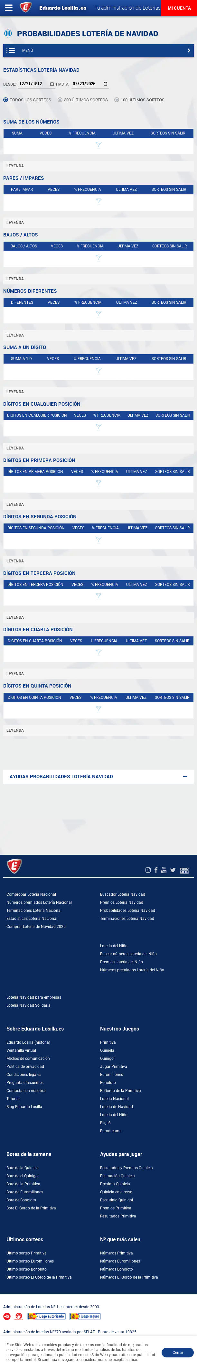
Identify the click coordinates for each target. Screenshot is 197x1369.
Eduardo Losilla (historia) (28, 1042)
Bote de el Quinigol (22, 1176)
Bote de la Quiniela (22, 1168)
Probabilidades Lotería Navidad (127, 910)
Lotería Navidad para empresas (33, 997)
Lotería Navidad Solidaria (28, 1005)
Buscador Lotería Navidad (122, 894)
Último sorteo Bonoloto (26, 1269)
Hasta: (63, 84)
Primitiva (108, 1042)
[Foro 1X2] (184, 870)
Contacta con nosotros (26, 1090)
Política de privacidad (25, 1066)
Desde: (9, 84)
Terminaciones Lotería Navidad (127, 918)
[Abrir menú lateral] (8, 8)
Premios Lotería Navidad (121, 902)
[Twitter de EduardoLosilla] (173, 870)
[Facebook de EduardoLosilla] (156, 870)
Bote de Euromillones (24, 1192)
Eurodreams (110, 1131)
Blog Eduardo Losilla (24, 1107)
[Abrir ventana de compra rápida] (2, 1296)
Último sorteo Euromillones (30, 1261)
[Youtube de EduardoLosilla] (164, 870)
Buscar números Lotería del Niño (128, 954)
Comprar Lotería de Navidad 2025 (36, 926)
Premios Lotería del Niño (121, 962)
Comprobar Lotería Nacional (31, 894)
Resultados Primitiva (118, 1216)
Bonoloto (108, 1082)
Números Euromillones (120, 1261)
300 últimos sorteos (86, 99)
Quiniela (107, 1050)
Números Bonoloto (116, 1269)
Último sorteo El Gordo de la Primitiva (39, 1277)
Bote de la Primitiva (23, 1184)
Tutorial (13, 1098)
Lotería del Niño (113, 946)
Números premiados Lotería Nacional (39, 902)
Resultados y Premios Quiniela (126, 1168)
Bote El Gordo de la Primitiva (31, 1208)
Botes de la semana (29, 1154)
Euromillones (111, 1074)
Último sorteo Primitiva (26, 1253)
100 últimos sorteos (142, 99)
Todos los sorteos (30, 99)
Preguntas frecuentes (24, 1082)
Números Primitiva (116, 1253)
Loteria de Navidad (116, 1107)
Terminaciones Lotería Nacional (33, 910)
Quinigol (107, 1058)
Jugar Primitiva (113, 1066)
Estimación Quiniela (117, 1176)
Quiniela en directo (116, 1192)
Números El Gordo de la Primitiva (129, 1277)
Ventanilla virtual (21, 1050)
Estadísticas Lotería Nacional (31, 918)
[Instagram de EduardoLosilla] (148, 870)
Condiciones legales (23, 1074)
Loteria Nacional (114, 1098)
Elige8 (105, 1123)
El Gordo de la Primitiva (120, 1090)
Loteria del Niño (113, 1115)
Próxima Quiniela (115, 1184)
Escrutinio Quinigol (116, 1200)
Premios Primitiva (115, 1208)
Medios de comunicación (28, 1058)
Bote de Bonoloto (21, 1200)
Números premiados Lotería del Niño (132, 970)
